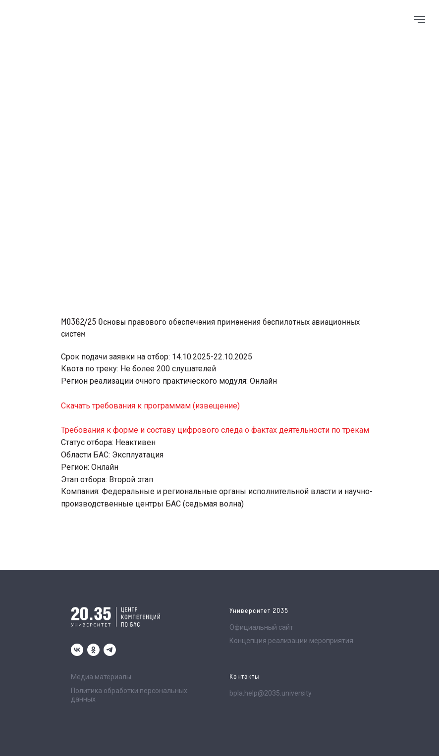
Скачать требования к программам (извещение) (150, 405)
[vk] (77, 650)
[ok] (93, 650)
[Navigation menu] (419, 19)
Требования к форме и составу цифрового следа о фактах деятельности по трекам (215, 430)
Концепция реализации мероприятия (291, 641)
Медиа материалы (101, 677)
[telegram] (110, 650)
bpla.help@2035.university (270, 693)
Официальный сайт (261, 627)
